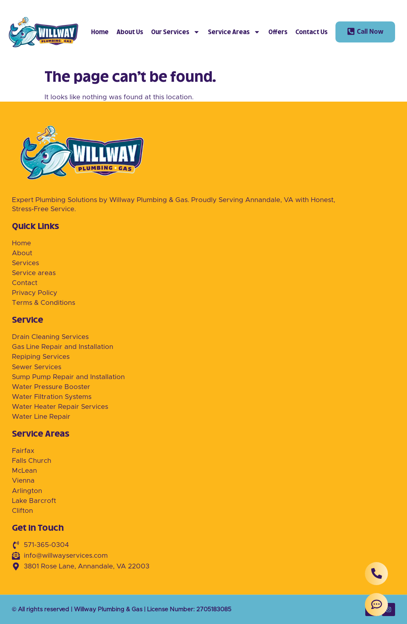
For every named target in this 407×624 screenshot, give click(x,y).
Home (100, 32)
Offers (277, 32)
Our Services (175, 32)
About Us (129, 32)
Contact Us (311, 32)
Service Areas (234, 32)
